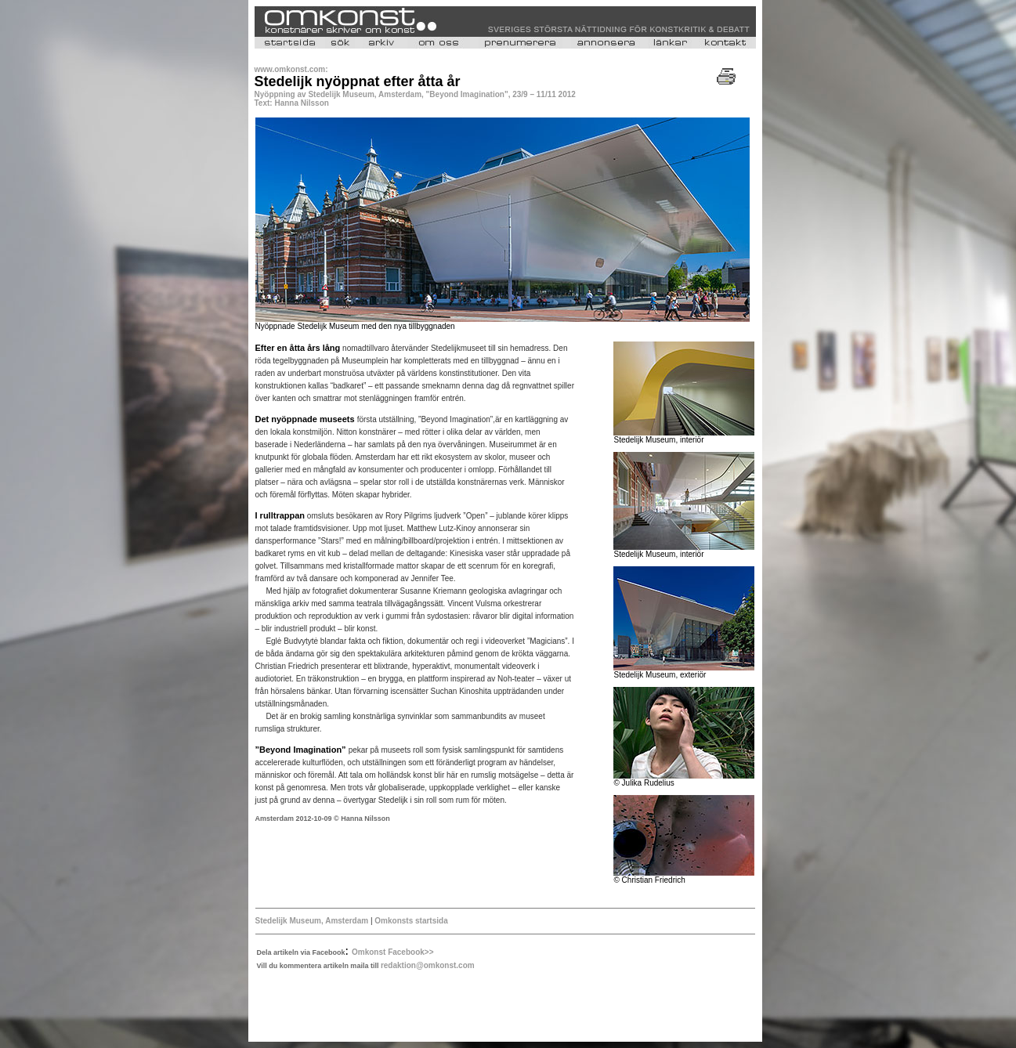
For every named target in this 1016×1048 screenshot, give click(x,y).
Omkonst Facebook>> (392, 952)
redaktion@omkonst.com (428, 965)
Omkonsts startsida (410, 920)
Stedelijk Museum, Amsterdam (313, 920)
